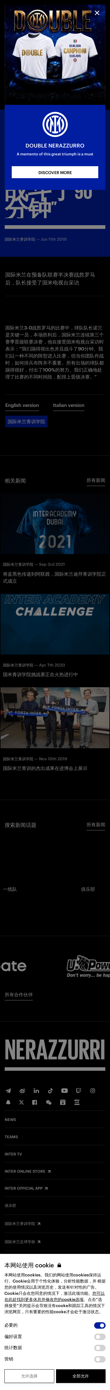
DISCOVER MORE (55, 172)
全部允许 (80, 1376)
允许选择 (29, 1376)
